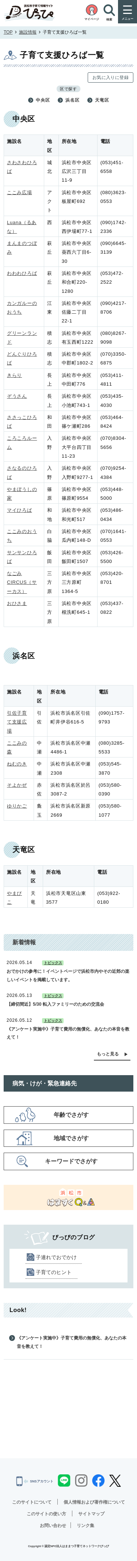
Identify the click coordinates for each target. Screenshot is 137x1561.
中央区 (43, 100)
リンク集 (85, 1525)
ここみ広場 (19, 192)
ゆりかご (17, 806)
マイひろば (19, 510)
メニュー (127, 18)
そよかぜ (17, 785)
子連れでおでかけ (56, 1257)
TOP (8, 32)
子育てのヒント (54, 1272)
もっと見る (108, 1054)
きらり (14, 375)
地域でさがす (71, 1138)
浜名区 (72, 100)
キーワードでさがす (71, 1161)
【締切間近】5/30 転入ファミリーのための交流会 (55, 1004)
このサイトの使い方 (46, 1513)
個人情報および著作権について (94, 1502)
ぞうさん (17, 396)
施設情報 (28, 32)
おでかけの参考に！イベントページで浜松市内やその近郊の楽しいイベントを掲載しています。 (68, 975)
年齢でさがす (71, 1115)
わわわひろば (22, 273)
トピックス (53, 963)
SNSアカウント (34, 1481)
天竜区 (102, 100)
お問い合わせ (53, 1525)
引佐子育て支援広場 (17, 722)
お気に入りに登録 (110, 77)
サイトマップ (91, 1513)
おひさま (17, 603)
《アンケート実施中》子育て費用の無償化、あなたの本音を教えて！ (68, 1033)
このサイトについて (32, 1502)
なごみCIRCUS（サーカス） (22, 582)
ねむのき (17, 764)
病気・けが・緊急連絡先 (44, 1083)
